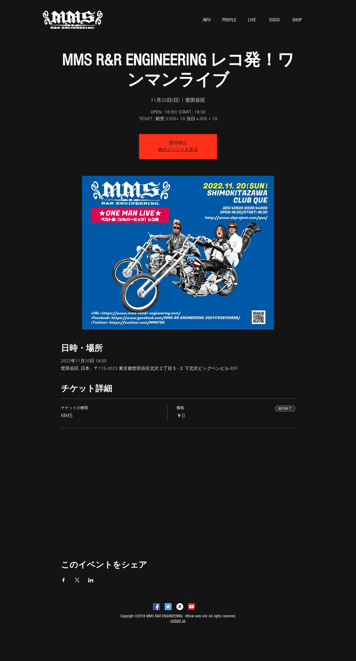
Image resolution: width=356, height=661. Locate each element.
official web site (195, 616)
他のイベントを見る (178, 150)
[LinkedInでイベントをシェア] (90, 580)
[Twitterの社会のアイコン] (168, 606)
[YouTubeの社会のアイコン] (191, 606)
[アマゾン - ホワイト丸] (179, 606)
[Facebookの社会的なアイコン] (156, 606)
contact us (178, 620)
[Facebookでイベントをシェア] (63, 580)
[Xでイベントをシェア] (77, 580)
